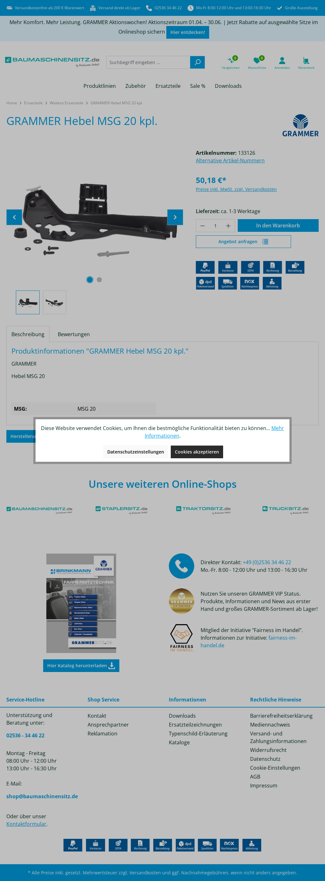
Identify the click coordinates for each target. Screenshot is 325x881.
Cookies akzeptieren (197, 452)
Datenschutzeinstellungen (135, 452)
